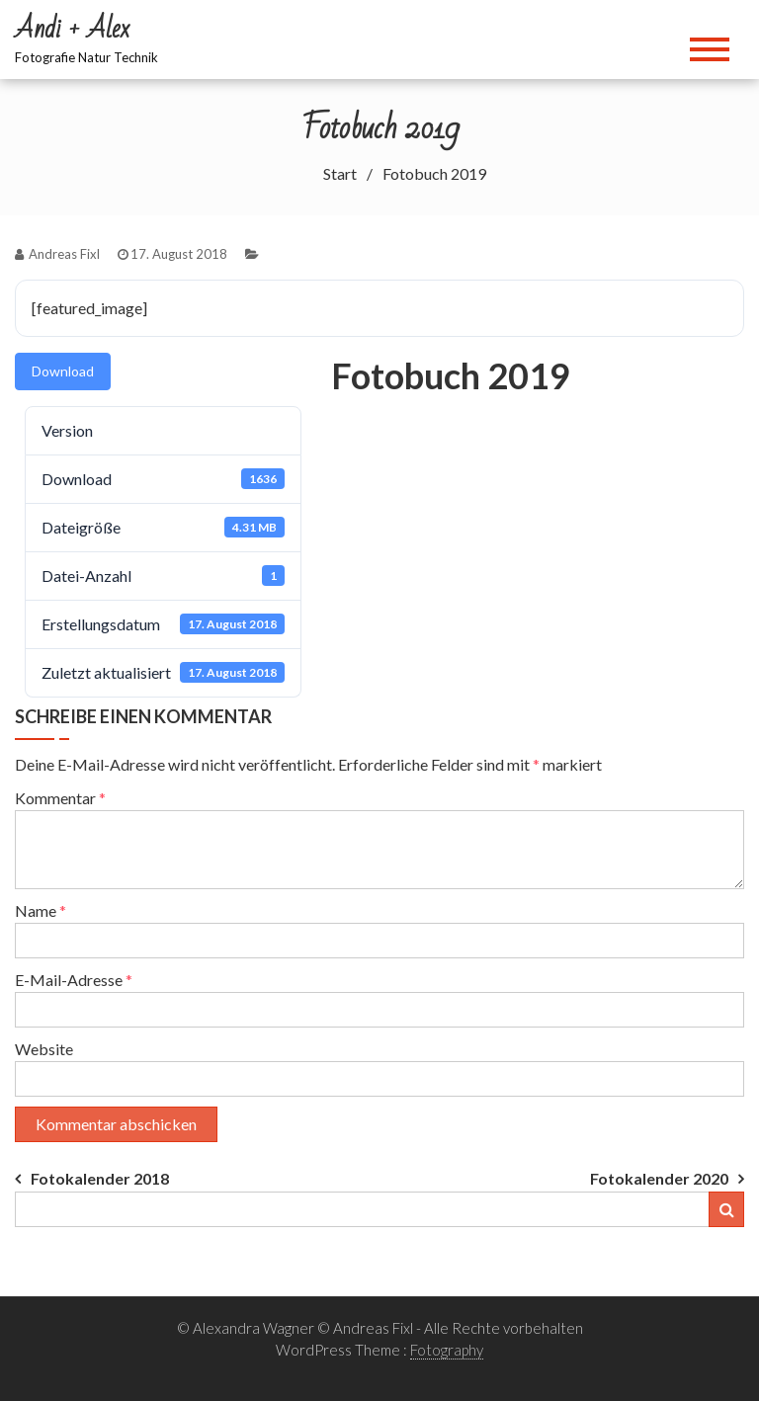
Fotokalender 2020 (659, 1178)
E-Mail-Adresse (73, 979)
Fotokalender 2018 (100, 1178)
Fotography (446, 1350)
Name (40, 910)
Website (44, 1048)
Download (63, 371)
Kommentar (60, 797)
